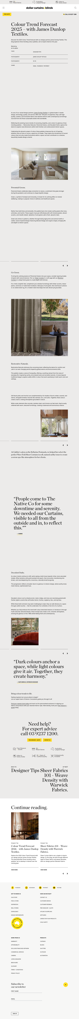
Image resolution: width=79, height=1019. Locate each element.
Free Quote (7, 14)
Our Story (14, 897)
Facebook (40, 66)
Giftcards (43, 915)
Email (35, 66)
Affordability (15, 945)
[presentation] (23, 1006)
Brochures (14, 962)
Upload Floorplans (46, 911)
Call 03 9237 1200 (70, 14)
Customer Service (45, 901)
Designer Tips (37, 52)
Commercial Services (17, 952)
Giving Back (14, 911)
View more (14, 870)
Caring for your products (48, 918)
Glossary (14, 966)
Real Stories (14, 908)
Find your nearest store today (20, 704)
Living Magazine (16, 959)
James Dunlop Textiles (40, 113)
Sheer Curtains (39, 278)
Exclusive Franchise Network (20, 948)
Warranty (14, 941)
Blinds (42, 945)
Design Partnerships (17, 915)
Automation (44, 955)
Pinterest (46, 66)
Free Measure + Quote (34, 740)
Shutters (43, 948)
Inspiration (14, 904)
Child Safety (44, 922)
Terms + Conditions (17, 969)
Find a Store (15, 901)
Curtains (43, 941)
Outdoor (43, 952)
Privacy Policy (15, 973)
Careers (13, 955)
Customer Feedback (46, 904)
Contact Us (47, 740)
